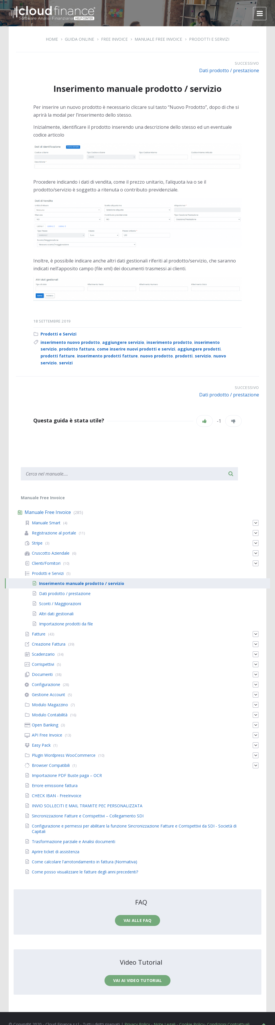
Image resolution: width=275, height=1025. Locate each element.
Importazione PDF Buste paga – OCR (67, 775)
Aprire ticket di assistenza (55, 851)
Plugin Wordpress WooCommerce (64, 755)
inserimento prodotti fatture (107, 356)
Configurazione (46, 684)
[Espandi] (255, 523)
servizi (66, 363)
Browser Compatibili (51, 765)
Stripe (37, 543)
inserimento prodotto (169, 342)
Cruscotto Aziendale (50, 553)
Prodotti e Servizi (209, 39)
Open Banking (45, 725)
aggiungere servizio (123, 342)
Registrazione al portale (54, 533)
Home (52, 39)
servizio (203, 356)
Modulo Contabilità (49, 715)
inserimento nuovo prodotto (70, 342)
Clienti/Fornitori (46, 563)
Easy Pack (41, 745)
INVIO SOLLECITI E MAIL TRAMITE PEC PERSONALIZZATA (87, 805)
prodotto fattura (77, 349)
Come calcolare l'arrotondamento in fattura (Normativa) (84, 861)
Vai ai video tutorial (137, 980)
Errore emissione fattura (55, 785)
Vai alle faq (137, 920)
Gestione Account (48, 694)
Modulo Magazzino (50, 704)
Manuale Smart (46, 522)
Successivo (247, 63)
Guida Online (79, 39)
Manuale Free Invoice (158, 39)
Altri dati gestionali (56, 613)
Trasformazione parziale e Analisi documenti (73, 841)
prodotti (183, 356)
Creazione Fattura (48, 644)
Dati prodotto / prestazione (229, 70)
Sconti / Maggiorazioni (60, 603)
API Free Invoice (47, 735)
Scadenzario (43, 654)
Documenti (42, 674)
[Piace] (204, 421)
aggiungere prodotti (199, 349)
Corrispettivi (43, 664)
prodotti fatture (58, 356)
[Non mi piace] (233, 421)
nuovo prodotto (156, 356)
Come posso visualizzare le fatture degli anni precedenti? (85, 872)
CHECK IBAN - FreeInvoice (56, 795)
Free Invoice (114, 39)
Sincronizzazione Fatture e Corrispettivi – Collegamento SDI (88, 816)
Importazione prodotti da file (66, 624)
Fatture (38, 634)
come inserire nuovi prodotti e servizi (136, 349)
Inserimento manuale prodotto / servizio (81, 583)
